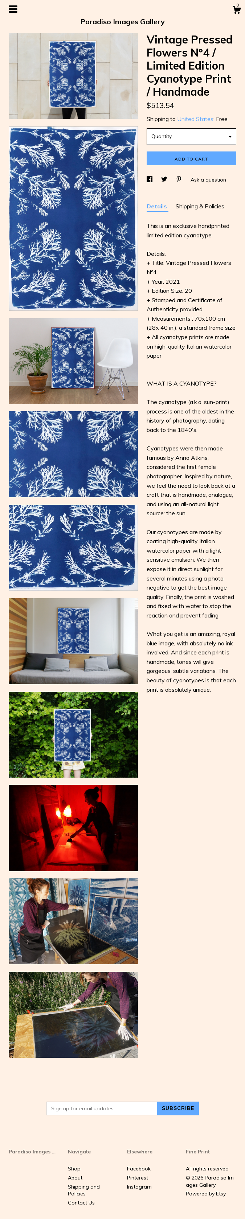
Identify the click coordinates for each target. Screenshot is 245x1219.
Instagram (139, 1186)
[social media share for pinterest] (179, 179)
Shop (74, 1168)
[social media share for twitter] (165, 179)
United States (195, 118)
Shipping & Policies (200, 206)
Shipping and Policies (84, 1190)
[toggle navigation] (13, 9)
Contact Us (81, 1202)
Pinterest (137, 1177)
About (75, 1177)
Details (157, 206)
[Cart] (237, 10)
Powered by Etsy (206, 1193)
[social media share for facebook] (150, 179)
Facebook (139, 1168)
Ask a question (208, 179)
